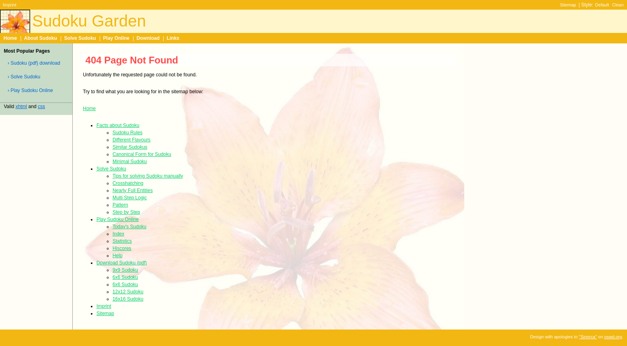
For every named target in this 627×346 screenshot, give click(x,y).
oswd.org (613, 336)
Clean (618, 4)
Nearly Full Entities (133, 190)
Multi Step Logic (130, 198)
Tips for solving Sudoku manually (148, 176)
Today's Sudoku (129, 226)
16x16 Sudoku (128, 299)
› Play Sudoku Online (30, 90)
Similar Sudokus (130, 147)
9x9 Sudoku (125, 270)
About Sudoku (40, 38)
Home (10, 38)
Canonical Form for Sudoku (142, 154)
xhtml (21, 106)
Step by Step (126, 212)
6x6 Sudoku (125, 277)
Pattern (120, 205)
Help (118, 255)
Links (173, 38)
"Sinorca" (588, 336)
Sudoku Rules (128, 132)
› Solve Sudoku (24, 77)
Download (148, 38)
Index (118, 234)
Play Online (116, 38)
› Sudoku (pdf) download (34, 63)
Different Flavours (131, 140)
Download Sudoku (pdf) (121, 263)
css (41, 106)
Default (602, 4)
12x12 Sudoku (128, 292)
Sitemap (568, 4)
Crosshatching (128, 183)
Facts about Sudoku (117, 125)
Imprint (9, 4)
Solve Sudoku (80, 38)
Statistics (122, 241)
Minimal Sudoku (130, 161)
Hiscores (122, 248)
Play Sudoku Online (117, 219)
